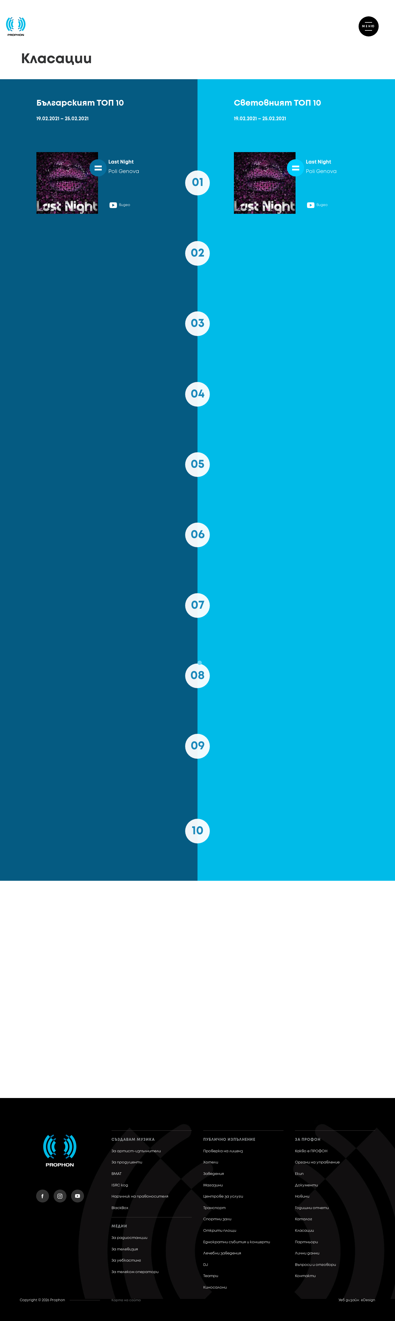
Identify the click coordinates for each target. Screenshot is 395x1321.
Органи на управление (317, 1162)
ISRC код (120, 1185)
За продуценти (127, 1162)
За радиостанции (129, 1238)
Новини (302, 1196)
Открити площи (219, 1231)
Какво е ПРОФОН (311, 1151)
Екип (299, 1174)
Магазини (213, 1185)
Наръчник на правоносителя (140, 1196)
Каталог (303, 1219)
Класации (304, 1231)
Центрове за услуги (223, 1196)
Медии (119, 1226)
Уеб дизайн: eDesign (357, 1300)
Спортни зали (217, 1219)
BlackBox (120, 1208)
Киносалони (215, 1287)
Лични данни (307, 1253)
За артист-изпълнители (136, 1151)
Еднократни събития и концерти (236, 1242)
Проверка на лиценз (223, 1151)
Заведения (213, 1174)
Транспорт (214, 1208)
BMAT (117, 1174)
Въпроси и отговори (315, 1265)
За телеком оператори (135, 1272)
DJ (205, 1265)
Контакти (305, 1276)
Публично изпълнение (229, 1140)
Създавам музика (133, 1140)
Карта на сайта (126, 1300)
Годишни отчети (312, 1208)
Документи (306, 1185)
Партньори (306, 1242)
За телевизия (125, 1249)
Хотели (210, 1162)
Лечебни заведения (222, 1253)
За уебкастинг (126, 1260)
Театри (210, 1276)
